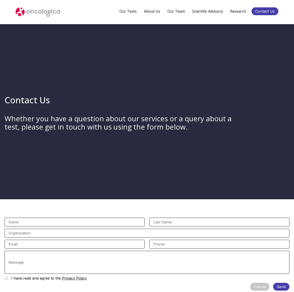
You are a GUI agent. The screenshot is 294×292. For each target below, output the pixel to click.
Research (238, 11)
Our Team (176, 11)
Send (281, 286)
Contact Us (265, 11)
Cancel (260, 286)
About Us (152, 11)
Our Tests (128, 11)
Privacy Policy (74, 278)
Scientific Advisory (207, 11)
